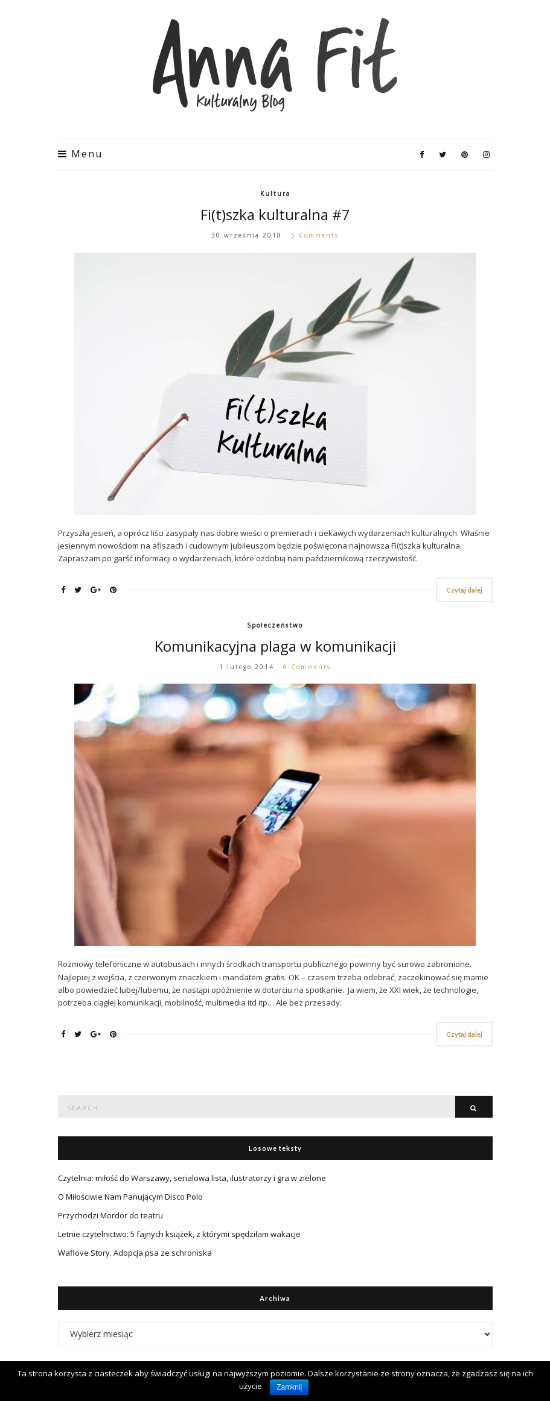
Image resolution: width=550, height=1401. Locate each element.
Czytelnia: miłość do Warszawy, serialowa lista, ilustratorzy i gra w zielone (192, 1178)
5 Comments (315, 235)
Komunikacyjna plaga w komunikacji (275, 646)
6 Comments (307, 667)
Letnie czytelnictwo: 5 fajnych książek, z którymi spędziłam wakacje (179, 1234)
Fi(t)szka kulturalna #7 (275, 214)
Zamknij (289, 1387)
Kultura (275, 193)
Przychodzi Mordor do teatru (110, 1215)
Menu (80, 154)
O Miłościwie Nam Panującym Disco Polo (130, 1196)
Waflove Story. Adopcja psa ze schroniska (135, 1252)
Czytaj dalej (464, 590)
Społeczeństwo (275, 625)
